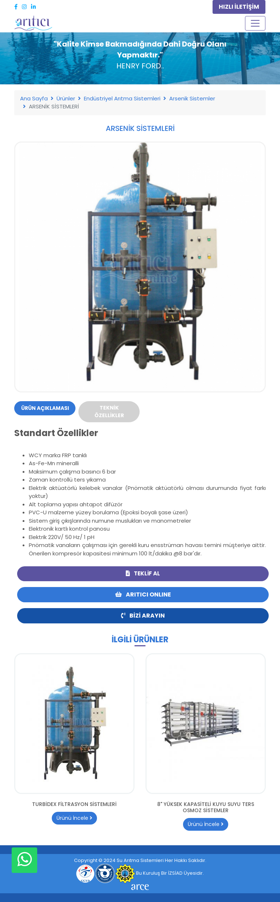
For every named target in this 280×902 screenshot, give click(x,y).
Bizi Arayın (143, 615)
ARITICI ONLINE (143, 594)
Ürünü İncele (74, 818)
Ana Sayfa (34, 98)
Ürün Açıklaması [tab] (45, 408)
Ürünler (66, 98)
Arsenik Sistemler (192, 98)
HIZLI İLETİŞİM (239, 7)
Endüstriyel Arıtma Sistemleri (122, 98)
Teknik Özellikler (109, 411)
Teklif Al (143, 573)
